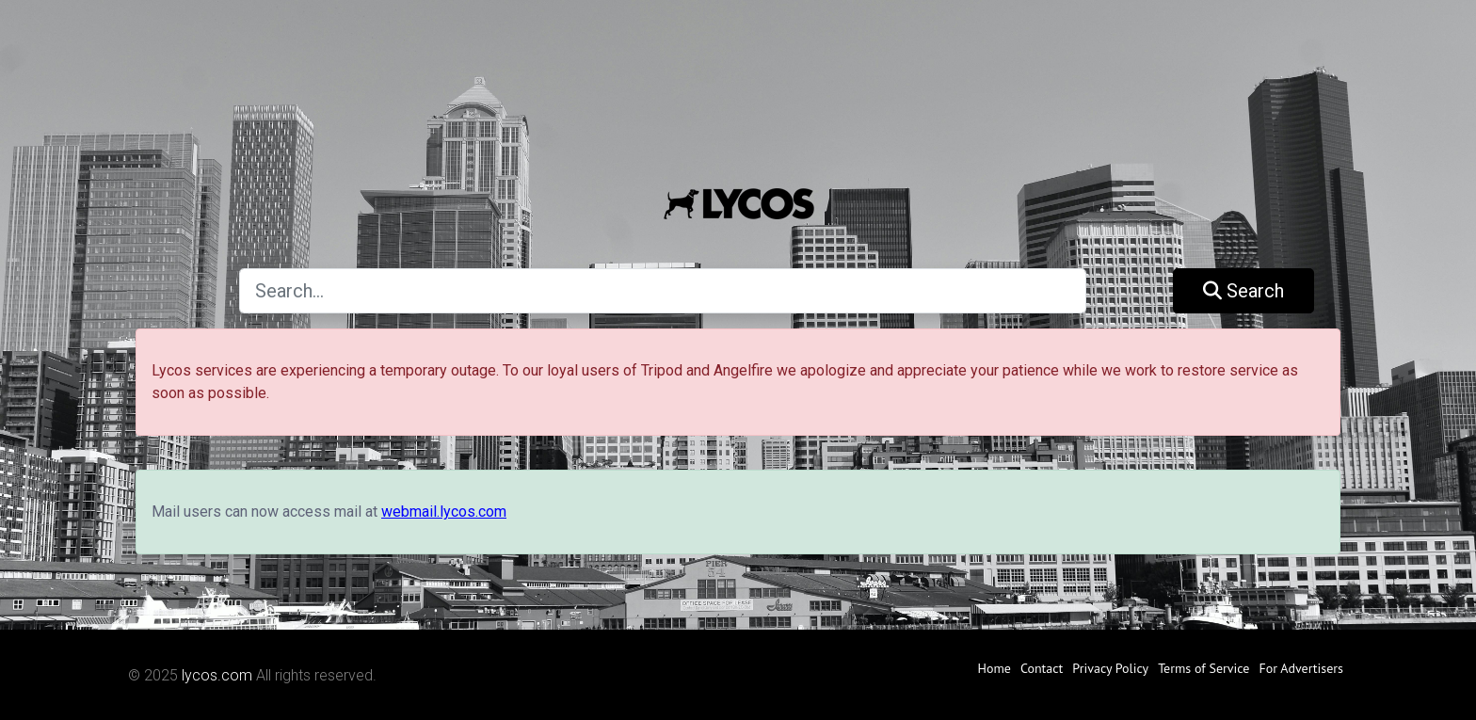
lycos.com (217, 675)
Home (994, 668)
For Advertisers (1301, 668)
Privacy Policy (1110, 668)
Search (1243, 291)
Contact (1041, 668)
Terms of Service (1203, 668)
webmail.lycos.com (443, 511)
